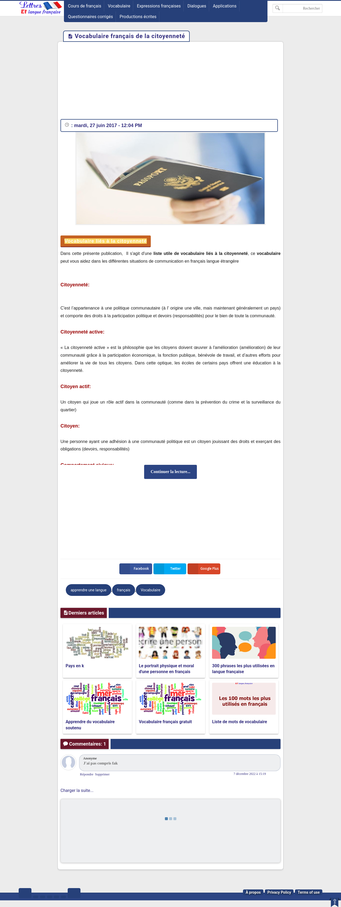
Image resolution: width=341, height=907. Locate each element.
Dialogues (196, 6)
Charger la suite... (77, 790)
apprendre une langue (89, 590)
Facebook (135, 569)
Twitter (168, 569)
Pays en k (75, 665)
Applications (225, 6)
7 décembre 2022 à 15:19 (250, 774)
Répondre (87, 774)
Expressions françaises (159, 6)
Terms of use (309, 892)
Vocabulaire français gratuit (165, 721)
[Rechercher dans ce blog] (297, 8)
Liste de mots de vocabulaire (239, 721)
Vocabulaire (119, 6)
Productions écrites (138, 16)
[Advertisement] (170, 81)
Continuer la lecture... (170, 471)
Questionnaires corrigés (90, 16)
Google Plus (204, 569)
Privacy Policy (279, 892)
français (123, 590)
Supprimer (102, 774)
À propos (253, 892)
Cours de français (84, 6)
